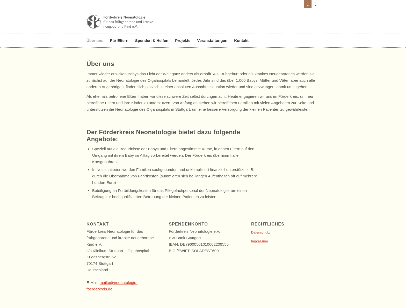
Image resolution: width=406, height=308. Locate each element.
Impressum (259, 241)
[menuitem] (96, 40)
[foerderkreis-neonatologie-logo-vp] (120, 27)
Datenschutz (260, 232)
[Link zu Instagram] (307, 4)
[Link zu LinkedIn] (316, 4)
